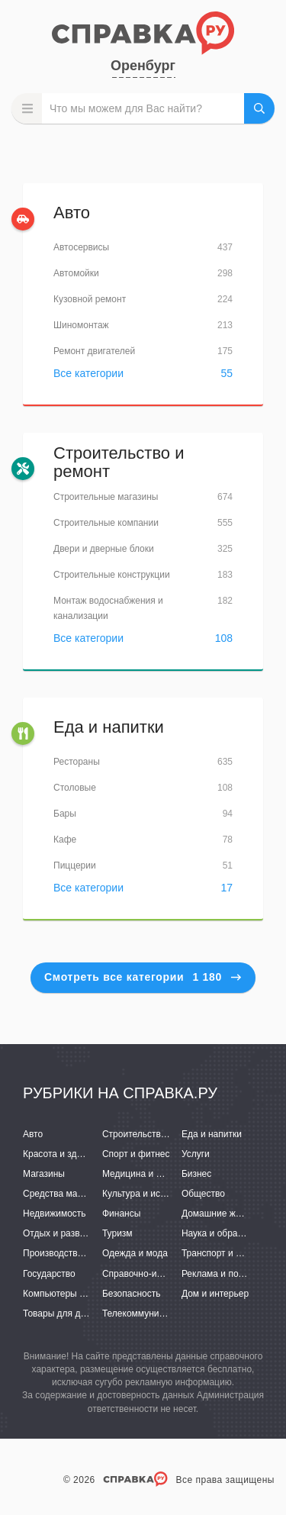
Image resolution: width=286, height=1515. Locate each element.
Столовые (74, 787)
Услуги (196, 1154)
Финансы (121, 1213)
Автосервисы (81, 247)
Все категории (88, 373)
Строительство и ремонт (119, 462)
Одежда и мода (135, 1253)
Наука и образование (227, 1233)
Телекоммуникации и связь (159, 1313)
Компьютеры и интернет (74, 1293)
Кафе (64, 839)
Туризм (117, 1233)
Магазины (44, 1173)
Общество (203, 1193)
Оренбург (143, 65)
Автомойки (76, 273)
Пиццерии (74, 865)
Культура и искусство (147, 1193)
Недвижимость (54, 1213)
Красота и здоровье (65, 1154)
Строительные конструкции (111, 574)
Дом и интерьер (215, 1293)
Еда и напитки (108, 727)
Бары (64, 813)
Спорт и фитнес (136, 1154)
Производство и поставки (76, 1253)
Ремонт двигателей (94, 351)
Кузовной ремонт (89, 299)
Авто (71, 212)
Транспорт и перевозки (230, 1253)
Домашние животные (227, 1213)
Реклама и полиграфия (231, 1273)
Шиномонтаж (81, 325)
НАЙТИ (259, 108)
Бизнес (196, 1173)
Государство (49, 1273)
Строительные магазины (105, 497)
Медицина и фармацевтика (160, 1173)
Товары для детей (61, 1313)
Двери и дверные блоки (103, 548)
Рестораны (76, 761)
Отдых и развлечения (68, 1233)
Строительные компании (106, 522)
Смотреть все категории (143, 977)
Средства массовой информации (93, 1193)
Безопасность (131, 1293)
